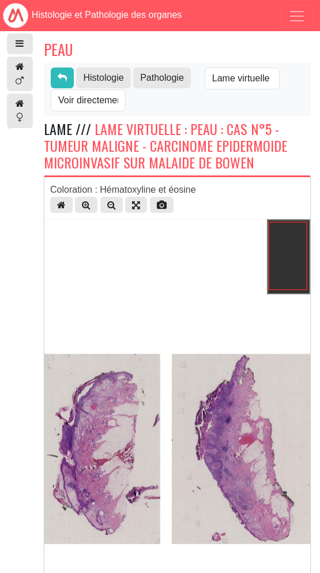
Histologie (103, 78)
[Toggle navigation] (297, 16)
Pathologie (162, 78)
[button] (20, 43)
